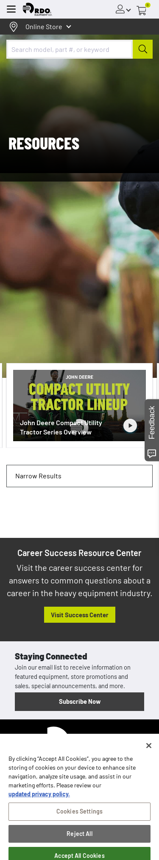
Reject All (79, 843)
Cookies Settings (79, 821)
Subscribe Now (79, 701)
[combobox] (79, 49)
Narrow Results (38, 476)
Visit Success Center (80, 615)
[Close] (148, 755)
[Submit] (143, 49)
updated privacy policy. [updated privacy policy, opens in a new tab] (39, 804)
